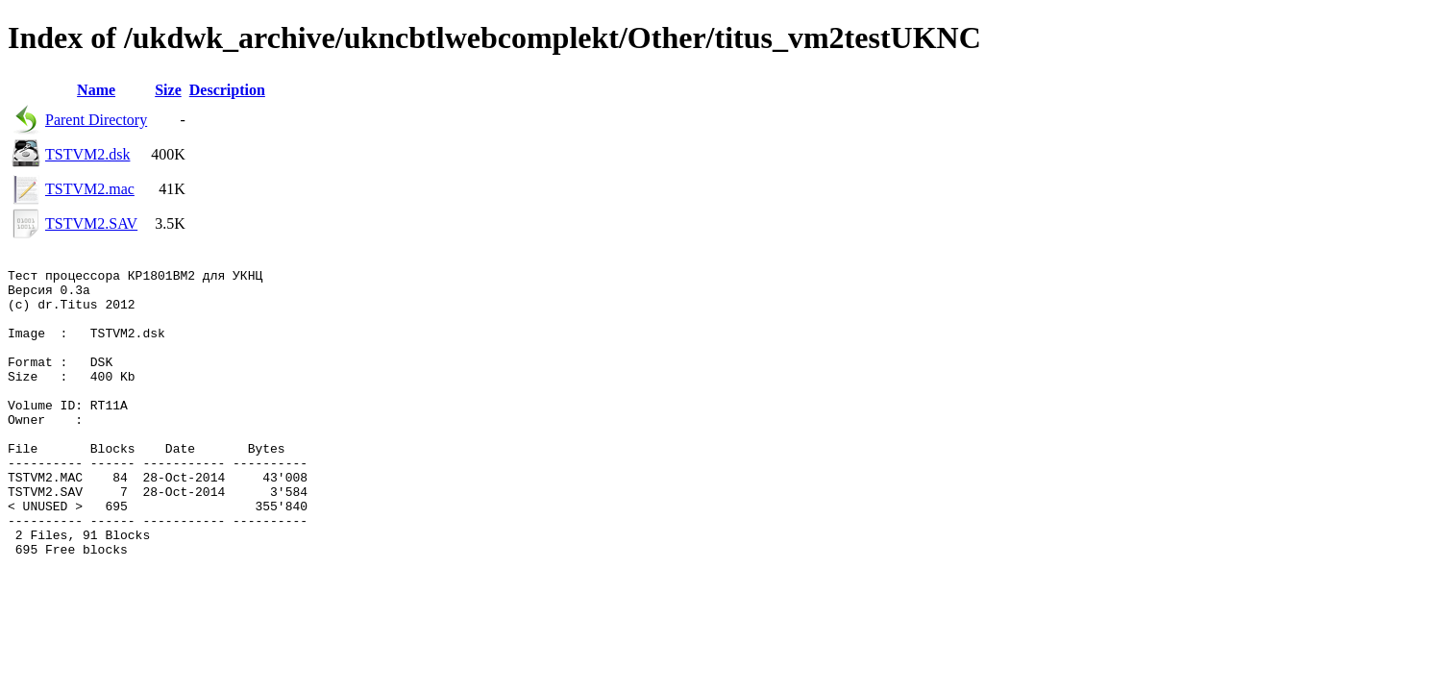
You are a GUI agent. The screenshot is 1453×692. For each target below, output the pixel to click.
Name (96, 90)
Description (227, 90)
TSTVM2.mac (90, 189)
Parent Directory (96, 119)
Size (168, 90)
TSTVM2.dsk (87, 154)
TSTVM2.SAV (91, 223)
